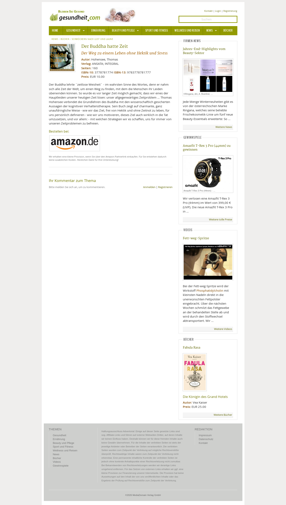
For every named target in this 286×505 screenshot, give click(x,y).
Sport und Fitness (156, 30)
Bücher (228, 30)
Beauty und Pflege (123, 30)
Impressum (205, 435)
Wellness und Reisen (187, 30)
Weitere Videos (223, 329)
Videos (57, 461)
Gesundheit (73, 30)
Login (218, 10)
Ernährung (98, 30)
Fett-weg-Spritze (196, 238)
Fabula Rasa (191, 348)
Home (54, 39)
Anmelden (149, 187)
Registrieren (165, 187)
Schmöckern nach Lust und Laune (92, 39)
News (209, 30)
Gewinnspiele (61, 465)
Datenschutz (206, 439)
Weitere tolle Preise (220, 219)
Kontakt (208, 10)
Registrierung (230, 10)
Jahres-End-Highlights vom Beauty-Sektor (204, 51)
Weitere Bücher (223, 415)
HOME (55, 30)
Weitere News (223, 127)
